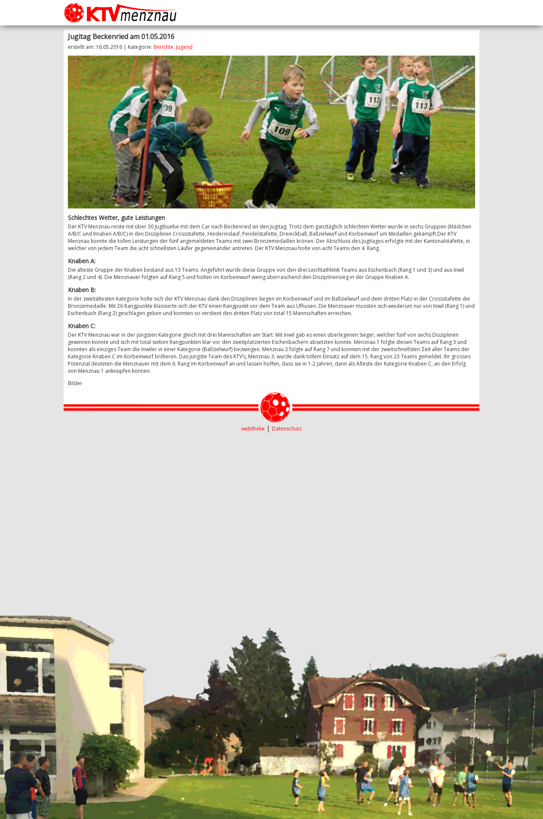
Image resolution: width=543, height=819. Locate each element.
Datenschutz (287, 428)
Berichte (164, 47)
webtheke (253, 428)
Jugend (184, 47)
